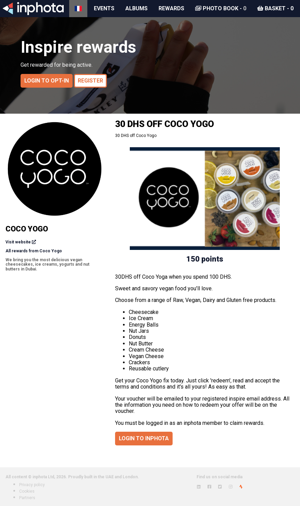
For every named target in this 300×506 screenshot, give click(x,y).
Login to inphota (144, 438)
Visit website (18, 242)
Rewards (171, 8)
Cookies (27, 491)
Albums (136, 8)
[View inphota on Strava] (240, 486)
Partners (27, 497)
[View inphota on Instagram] (231, 486)
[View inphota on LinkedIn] (199, 486)
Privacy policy (32, 484)
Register (90, 80)
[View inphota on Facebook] (209, 486)
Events (104, 8)
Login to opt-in (46, 80)
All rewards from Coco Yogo (33, 251)
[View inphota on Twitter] (220, 486)
